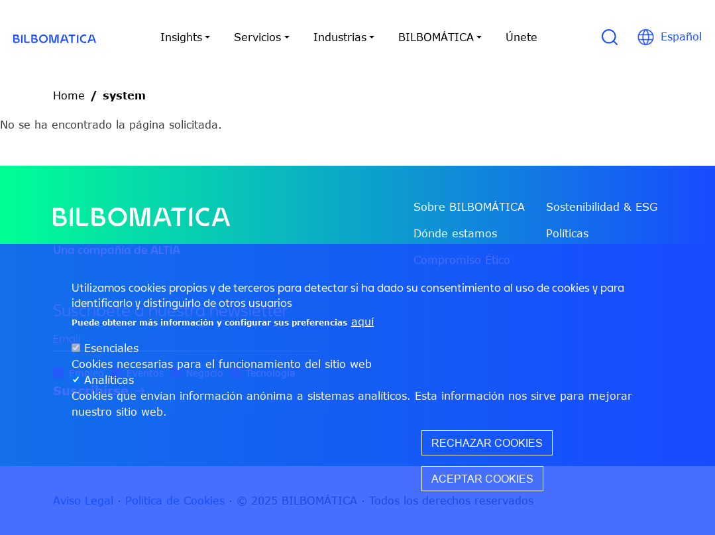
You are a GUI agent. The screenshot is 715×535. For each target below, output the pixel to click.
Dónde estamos (455, 233)
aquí (362, 325)
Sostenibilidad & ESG (601, 207)
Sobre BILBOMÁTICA (469, 207)
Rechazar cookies (487, 446)
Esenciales (111, 351)
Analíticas (109, 383)
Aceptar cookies (482, 482)
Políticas (567, 233)
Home (69, 95)
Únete (521, 37)
